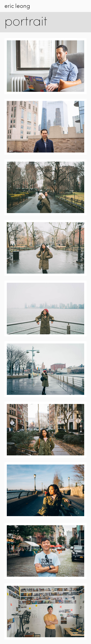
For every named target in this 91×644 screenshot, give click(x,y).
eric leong (17, 6)
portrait (25, 22)
